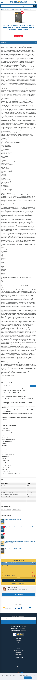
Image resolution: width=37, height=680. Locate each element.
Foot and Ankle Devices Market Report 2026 (13, 519)
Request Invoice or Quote (18, 583)
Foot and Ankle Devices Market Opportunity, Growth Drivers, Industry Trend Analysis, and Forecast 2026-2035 (20, 527)
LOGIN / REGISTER (18, 662)
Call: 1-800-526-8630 (18, 592)
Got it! (27, 677)
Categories (18, 648)
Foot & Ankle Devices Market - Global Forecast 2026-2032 (15, 534)
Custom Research (18, 652)
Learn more (32, 675)
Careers (18, 642)
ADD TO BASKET (18, 580)
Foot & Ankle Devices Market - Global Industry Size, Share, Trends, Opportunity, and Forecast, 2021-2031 (20, 542)
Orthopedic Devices (16, 509)
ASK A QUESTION (18, 594)
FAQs (18, 660)
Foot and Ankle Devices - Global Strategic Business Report (15, 548)
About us (18, 640)
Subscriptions (18, 654)
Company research (18, 650)
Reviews (18, 644)
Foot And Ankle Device (6, 509)
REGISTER (18, 622)
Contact (18, 659)
